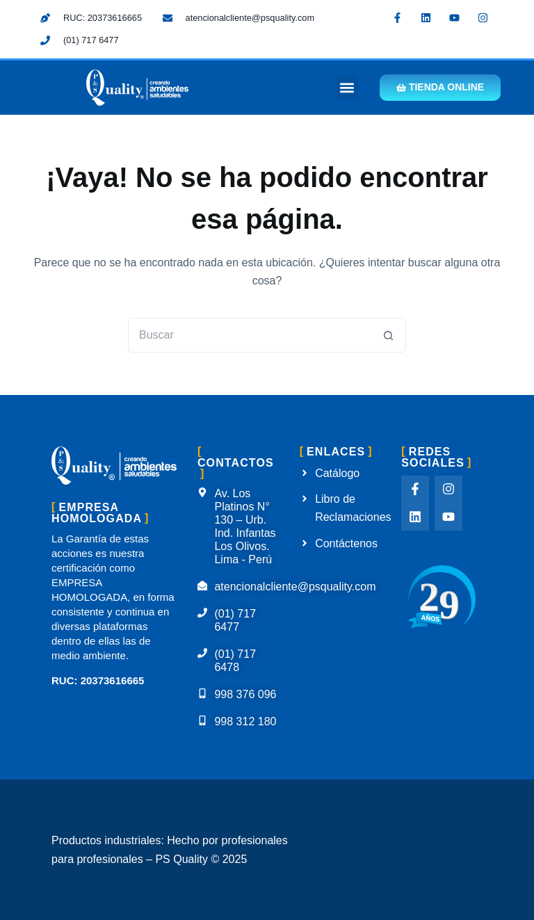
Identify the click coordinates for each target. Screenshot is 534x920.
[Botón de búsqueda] (388, 335)
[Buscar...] (249, 335)
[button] (345, 87)
